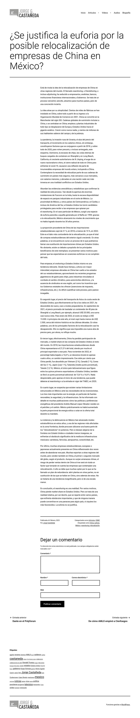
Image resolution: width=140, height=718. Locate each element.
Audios (117, 13)
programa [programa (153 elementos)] (21, 684)
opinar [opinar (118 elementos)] (23, 681)
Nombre (44, 578)
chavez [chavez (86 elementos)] (25, 659)
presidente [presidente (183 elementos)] (13, 684)
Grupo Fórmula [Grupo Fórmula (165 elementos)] (26, 669)
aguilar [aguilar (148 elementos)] (12, 655)
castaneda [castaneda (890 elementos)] (16, 658)
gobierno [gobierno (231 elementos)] (16, 669)
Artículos (92, 13)
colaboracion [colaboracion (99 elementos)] (39, 659)
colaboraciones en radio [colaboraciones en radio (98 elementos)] (16, 662)
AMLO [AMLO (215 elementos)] (28, 655)
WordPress (125, 705)
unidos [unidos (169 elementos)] (12, 688)
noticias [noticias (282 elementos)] (17, 681)
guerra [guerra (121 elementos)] (33, 668)
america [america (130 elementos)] (23, 655)
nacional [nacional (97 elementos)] (12, 681)
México (77, 525)
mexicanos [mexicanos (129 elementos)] (31, 677)
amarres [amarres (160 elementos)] (17, 655)
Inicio (83, 13)
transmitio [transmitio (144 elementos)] (36, 684)
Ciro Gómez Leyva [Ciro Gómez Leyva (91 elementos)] (31, 659)
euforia (96, 523)
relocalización (95, 525)
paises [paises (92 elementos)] (31, 681)
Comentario (45, 553)
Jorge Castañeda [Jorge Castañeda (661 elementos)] (31, 672)
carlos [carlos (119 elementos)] (43, 655)
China (92, 523)
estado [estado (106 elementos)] (22, 665)
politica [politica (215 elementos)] (36, 681)
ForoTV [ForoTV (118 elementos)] (43, 665)
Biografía (126, 13)
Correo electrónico (80, 578)
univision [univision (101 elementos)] (17, 687)
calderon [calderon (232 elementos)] (37, 655)
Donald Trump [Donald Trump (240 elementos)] (28, 663)
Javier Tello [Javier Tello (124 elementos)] (17, 673)
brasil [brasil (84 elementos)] (32, 655)
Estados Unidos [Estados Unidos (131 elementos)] (35, 665)
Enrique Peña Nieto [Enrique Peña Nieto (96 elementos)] (14, 665)
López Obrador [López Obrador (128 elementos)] (23, 677)
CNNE (98, 520)
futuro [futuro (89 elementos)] (11, 668)
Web (42, 590)
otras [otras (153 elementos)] (27, 681)
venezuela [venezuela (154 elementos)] (23, 688)
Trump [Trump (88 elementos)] (41, 684)
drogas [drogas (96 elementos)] (36, 662)
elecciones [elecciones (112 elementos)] (41, 662)
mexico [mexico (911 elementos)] (39, 677)
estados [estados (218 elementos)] (27, 666)
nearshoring (85, 525)
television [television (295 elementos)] (29, 684)
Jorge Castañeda (49, 523)
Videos (105, 13)
